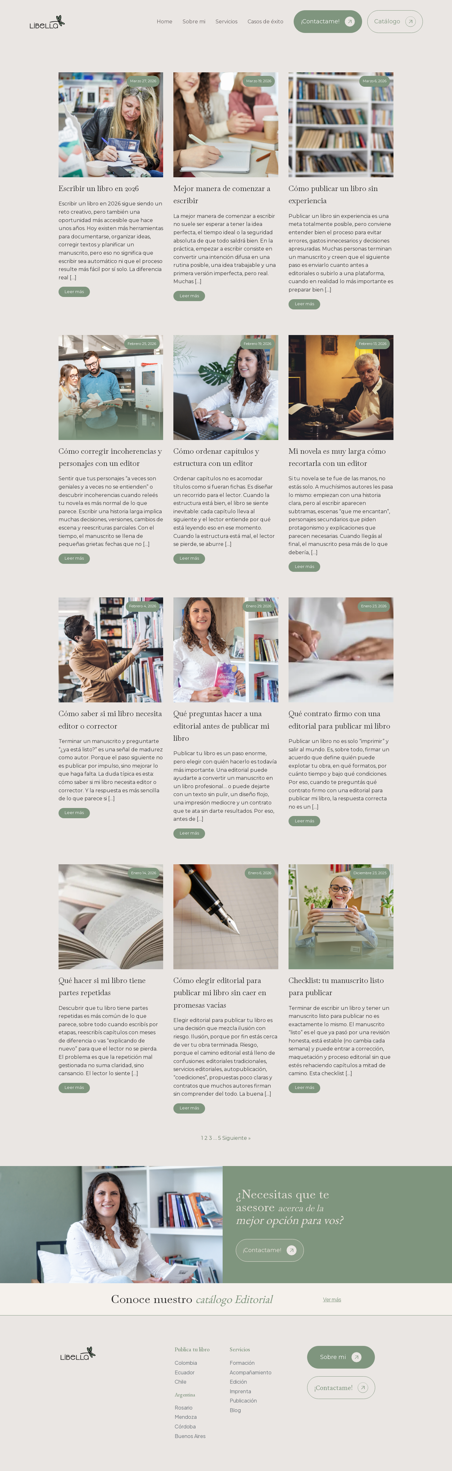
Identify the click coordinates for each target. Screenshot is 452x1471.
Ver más (332, 1299)
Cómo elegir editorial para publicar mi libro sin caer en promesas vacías (219, 992)
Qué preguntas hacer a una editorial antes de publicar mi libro (221, 725)
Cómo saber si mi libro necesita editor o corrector (110, 719)
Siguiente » (236, 1138)
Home (164, 22)
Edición (238, 1381)
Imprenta (240, 1391)
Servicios (226, 22)
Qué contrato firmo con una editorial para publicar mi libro (339, 719)
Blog (235, 1410)
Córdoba (185, 1426)
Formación (242, 1362)
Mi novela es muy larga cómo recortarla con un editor (337, 457)
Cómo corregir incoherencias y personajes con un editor (110, 457)
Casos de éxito (265, 22)
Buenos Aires (190, 1436)
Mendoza (186, 1416)
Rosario (184, 1407)
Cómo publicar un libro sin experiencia (333, 194)
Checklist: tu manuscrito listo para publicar (336, 986)
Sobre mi (194, 22)
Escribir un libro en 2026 (99, 188)
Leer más (74, 291)
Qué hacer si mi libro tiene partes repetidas (102, 986)
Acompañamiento (251, 1372)
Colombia (186, 1362)
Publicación (243, 1400)
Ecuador (184, 1372)
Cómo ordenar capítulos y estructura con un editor (216, 457)
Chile (180, 1381)
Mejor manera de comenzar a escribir (221, 194)
